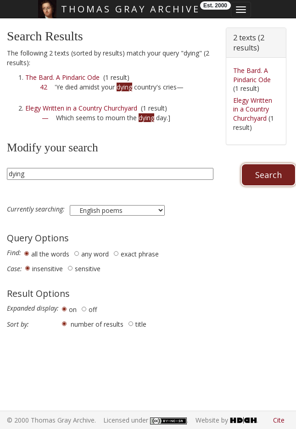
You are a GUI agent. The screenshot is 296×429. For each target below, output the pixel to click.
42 (43, 87)
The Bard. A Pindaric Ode (62, 77)
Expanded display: (33, 308)
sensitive (88, 268)
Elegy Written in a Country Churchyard (81, 108)
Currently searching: (37, 209)
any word (95, 254)
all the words (50, 254)
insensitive (47, 268)
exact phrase (140, 254)
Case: (14, 269)
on (73, 309)
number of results (97, 324)
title (140, 324)
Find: (14, 253)
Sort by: (18, 324)
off (93, 309)
